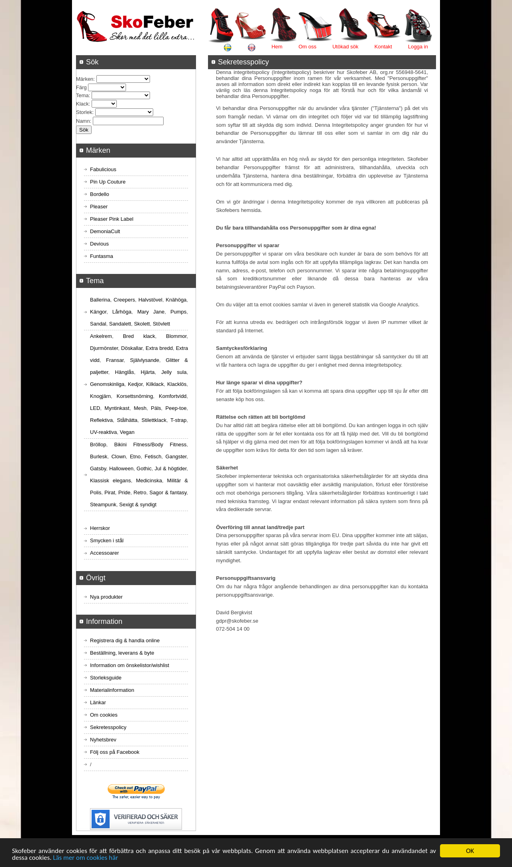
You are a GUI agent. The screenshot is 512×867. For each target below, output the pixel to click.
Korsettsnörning (134, 396)
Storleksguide (106, 678)
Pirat (109, 492)
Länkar (98, 702)
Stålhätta (127, 420)
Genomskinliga (107, 384)
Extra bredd (159, 348)
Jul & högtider (171, 468)
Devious (99, 244)
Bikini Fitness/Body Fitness (150, 444)
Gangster (176, 456)
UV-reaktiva (103, 432)
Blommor (176, 336)
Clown (118, 456)
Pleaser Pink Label (111, 219)
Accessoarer (104, 553)
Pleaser (99, 207)
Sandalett (120, 324)
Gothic (144, 468)
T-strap (178, 420)
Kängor (98, 312)
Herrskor (100, 528)
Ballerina (100, 300)
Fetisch (153, 456)
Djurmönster (104, 348)
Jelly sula (173, 372)
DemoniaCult (105, 231)
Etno (135, 456)
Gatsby (98, 468)
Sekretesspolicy (108, 727)
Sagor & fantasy (168, 492)
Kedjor (135, 384)
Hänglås (124, 372)
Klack (82, 104)
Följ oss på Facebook (115, 752)
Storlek (84, 112)
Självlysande (144, 360)
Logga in (418, 47)
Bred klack (139, 336)
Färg (81, 87)
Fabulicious (103, 169)
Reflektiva (101, 420)
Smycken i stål (107, 540)
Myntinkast (116, 408)
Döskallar (131, 348)
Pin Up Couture (108, 182)
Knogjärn (100, 396)
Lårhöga (122, 312)
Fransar (115, 360)
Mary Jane (150, 312)
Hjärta (148, 372)
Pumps (178, 312)
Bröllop (98, 444)
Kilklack (155, 384)
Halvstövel (150, 300)
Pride (124, 492)
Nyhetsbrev (103, 740)
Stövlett (161, 324)
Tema (82, 95)
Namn (83, 121)
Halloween (121, 468)
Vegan (127, 432)
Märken (84, 79)
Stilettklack (154, 420)
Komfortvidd (172, 396)
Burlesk (98, 456)
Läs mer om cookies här (85, 858)
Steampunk (103, 504)
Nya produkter (106, 597)
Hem (277, 47)
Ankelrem (101, 336)
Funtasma (101, 256)
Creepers (124, 300)
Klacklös (176, 384)
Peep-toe (176, 408)
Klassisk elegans (110, 480)
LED (95, 408)
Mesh (140, 408)
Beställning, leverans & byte (122, 653)
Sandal (98, 324)
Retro (140, 492)
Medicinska (149, 480)
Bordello (99, 194)
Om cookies (104, 715)
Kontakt (383, 47)
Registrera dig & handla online (125, 640)
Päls (156, 408)
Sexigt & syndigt (137, 504)
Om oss (307, 47)
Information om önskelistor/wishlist (129, 665)
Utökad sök (345, 47)
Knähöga (176, 300)
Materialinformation (112, 690)
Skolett (142, 324)
